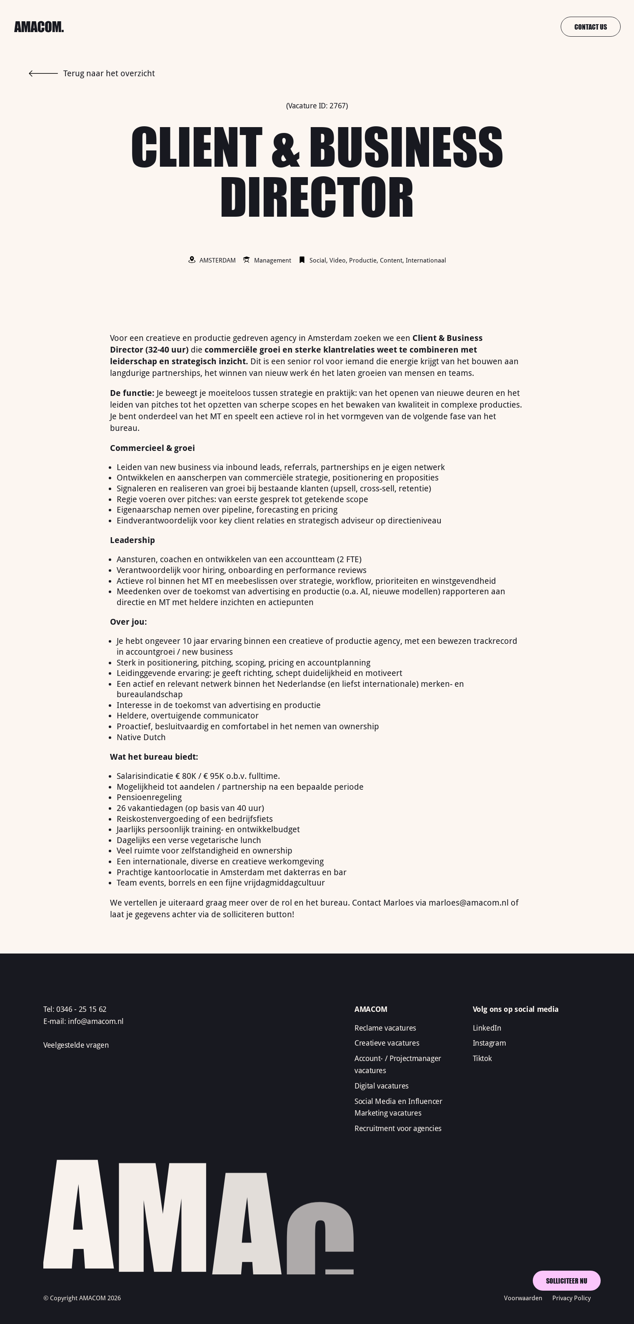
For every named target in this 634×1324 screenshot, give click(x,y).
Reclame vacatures (385, 1028)
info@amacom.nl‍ (96, 1021)
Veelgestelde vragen (76, 1045)
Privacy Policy (571, 1298)
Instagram (489, 1043)
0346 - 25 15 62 (81, 1009)
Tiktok (482, 1058)
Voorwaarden (523, 1298)
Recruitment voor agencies (398, 1128)
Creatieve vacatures (386, 1043)
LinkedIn (487, 1028)
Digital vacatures (381, 1085)
